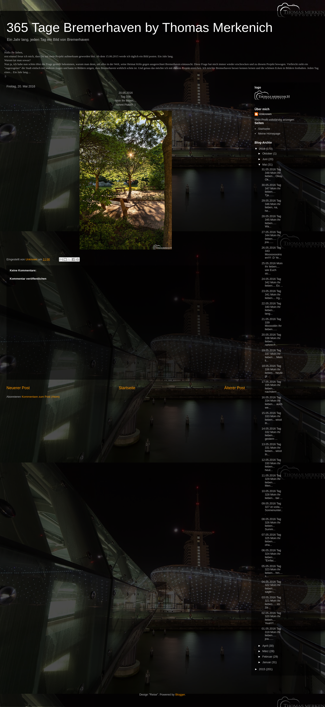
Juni (265, 159)
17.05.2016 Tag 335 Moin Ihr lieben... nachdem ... (271, 387)
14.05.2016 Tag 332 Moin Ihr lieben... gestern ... (271, 433)
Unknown (265, 114)
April (265, 645)
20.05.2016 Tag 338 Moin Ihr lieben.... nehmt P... (271, 339)
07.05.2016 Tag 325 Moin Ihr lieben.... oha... (271, 539)
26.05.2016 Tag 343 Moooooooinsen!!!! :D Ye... (272, 252)
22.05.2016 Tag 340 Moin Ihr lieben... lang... (271, 308)
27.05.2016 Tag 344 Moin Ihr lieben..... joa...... (271, 237)
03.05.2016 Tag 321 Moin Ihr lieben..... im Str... (271, 602)
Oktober (267, 153)
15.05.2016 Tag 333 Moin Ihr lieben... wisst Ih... (272, 418)
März (266, 651)
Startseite (127, 388)
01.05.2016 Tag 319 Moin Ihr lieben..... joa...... (271, 633)
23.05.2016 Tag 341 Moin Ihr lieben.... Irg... (272, 294)
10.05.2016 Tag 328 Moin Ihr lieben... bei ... (272, 494)
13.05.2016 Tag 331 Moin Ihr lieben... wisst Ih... (272, 449)
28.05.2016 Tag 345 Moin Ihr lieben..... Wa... (271, 221)
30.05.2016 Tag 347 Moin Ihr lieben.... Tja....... (271, 190)
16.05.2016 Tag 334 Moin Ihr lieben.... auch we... (272, 402)
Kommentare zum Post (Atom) (41, 396)
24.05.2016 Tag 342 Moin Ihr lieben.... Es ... (272, 282)
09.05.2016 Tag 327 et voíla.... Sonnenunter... (272, 508)
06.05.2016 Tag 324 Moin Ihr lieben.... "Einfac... (271, 555)
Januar (267, 662)
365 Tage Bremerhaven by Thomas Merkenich (139, 27)
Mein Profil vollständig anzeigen (274, 119)
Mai (265, 164)
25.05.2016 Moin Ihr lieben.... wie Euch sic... (272, 268)
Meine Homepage (269, 133)
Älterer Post (234, 388)
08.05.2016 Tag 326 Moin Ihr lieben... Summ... (271, 524)
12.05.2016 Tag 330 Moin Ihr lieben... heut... (271, 465)
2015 (262, 669)
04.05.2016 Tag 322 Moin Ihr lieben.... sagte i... (271, 587)
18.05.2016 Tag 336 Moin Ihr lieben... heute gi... (272, 371)
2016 (262, 148)
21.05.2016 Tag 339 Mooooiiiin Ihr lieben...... (271, 324)
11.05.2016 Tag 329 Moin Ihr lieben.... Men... (271, 480)
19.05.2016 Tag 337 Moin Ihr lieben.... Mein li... (272, 355)
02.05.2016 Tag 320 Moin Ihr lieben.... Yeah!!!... (271, 618)
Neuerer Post (18, 388)
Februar (267, 656)
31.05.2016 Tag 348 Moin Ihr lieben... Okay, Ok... (272, 174)
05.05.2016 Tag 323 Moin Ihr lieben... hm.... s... (272, 571)
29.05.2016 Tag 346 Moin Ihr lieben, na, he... (271, 205)
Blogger (180, 694)
